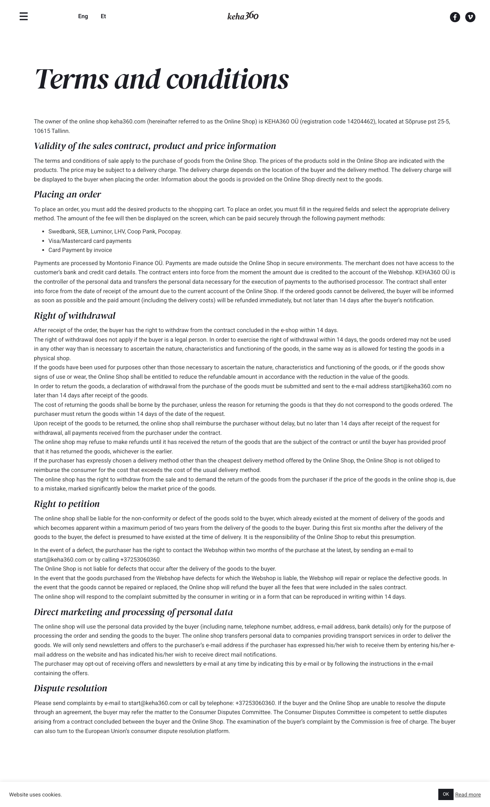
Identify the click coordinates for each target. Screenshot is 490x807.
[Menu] (24, 16)
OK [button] (446, 794)
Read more (468, 794)
